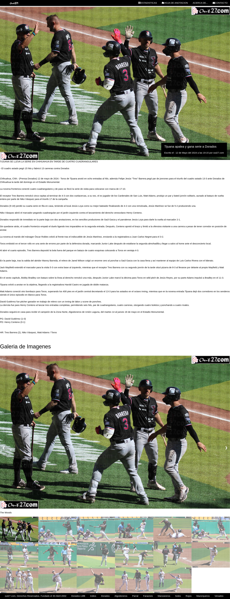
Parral (135, 596)
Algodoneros (121, 596)
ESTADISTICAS (147, 3)
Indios (93, 596)
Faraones (148, 596)
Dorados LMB (78, 596)
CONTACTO (220, 3)
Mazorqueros (203, 596)
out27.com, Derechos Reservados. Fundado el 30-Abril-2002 (35, 596)
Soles (178, 596)
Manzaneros (164, 596)
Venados (218, 596)
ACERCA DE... (200, 3)
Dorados (105, 596)
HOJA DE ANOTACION (175, 3)
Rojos (189, 596)
